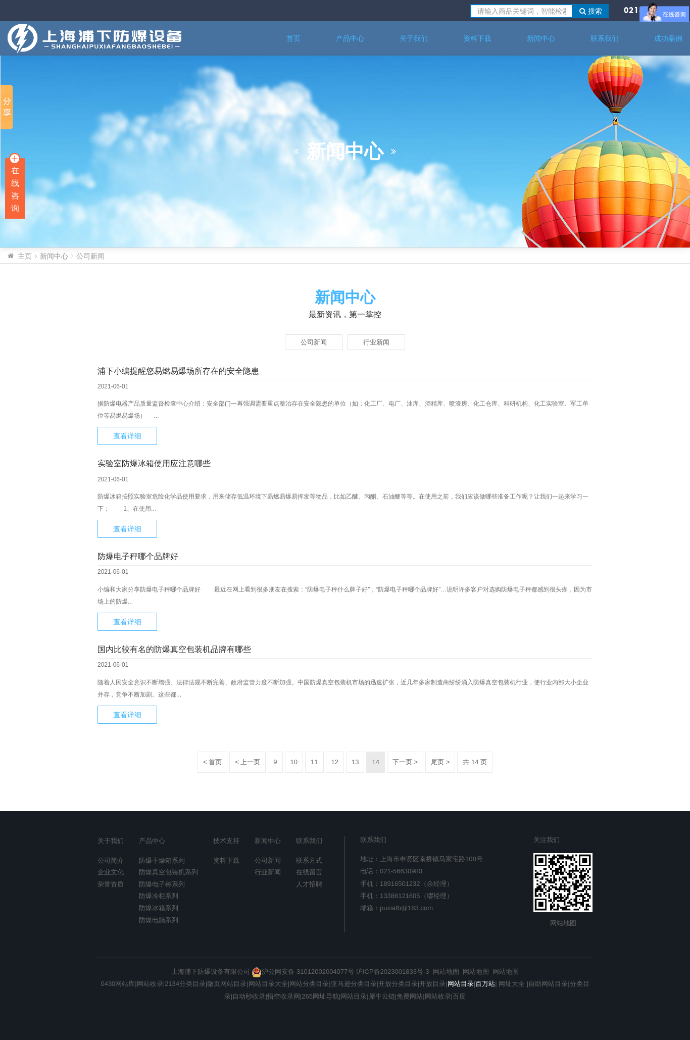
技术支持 (226, 841)
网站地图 (563, 923)
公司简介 (110, 860)
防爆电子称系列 (162, 884)
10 (294, 762)
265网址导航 (320, 996)
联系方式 (309, 860)
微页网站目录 (227, 983)
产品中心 (350, 38)
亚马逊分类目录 (354, 983)
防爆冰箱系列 (158, 908)
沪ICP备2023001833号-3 (392, 971)
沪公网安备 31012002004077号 (303, 971)
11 (314, 762)
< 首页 (212, 762)
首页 (293, 38)
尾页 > (440, 762)
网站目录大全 (268, 983)
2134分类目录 (185, 983)
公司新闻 (90, 256)
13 (355, 762)
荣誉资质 (110, 884)
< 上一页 (247, 762)
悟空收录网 (283, 996)
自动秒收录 (248, 996)
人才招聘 (309, 884)
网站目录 (353, 996)
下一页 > (405, 762)
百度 (459, 996)
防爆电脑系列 (158, 920)
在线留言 (309, 872)
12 (334, 762)
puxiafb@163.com (406, 908)
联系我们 (604, 38)
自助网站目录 (548, 983)
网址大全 (511, 983)
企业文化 (110, 872)
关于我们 (414, 38)
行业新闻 (376, 342)
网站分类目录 (309, 983)
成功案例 (668, 38)
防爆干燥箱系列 (162, 860)
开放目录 (432, 983)
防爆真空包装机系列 (168, 872)
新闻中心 (541, 38)
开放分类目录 (398, 983)
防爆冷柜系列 (158, 896)
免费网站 (410, 996)
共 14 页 (475, 762)
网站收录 (150, 983)
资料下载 (477, 38)
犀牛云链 (382, 996)
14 (375, 762)
